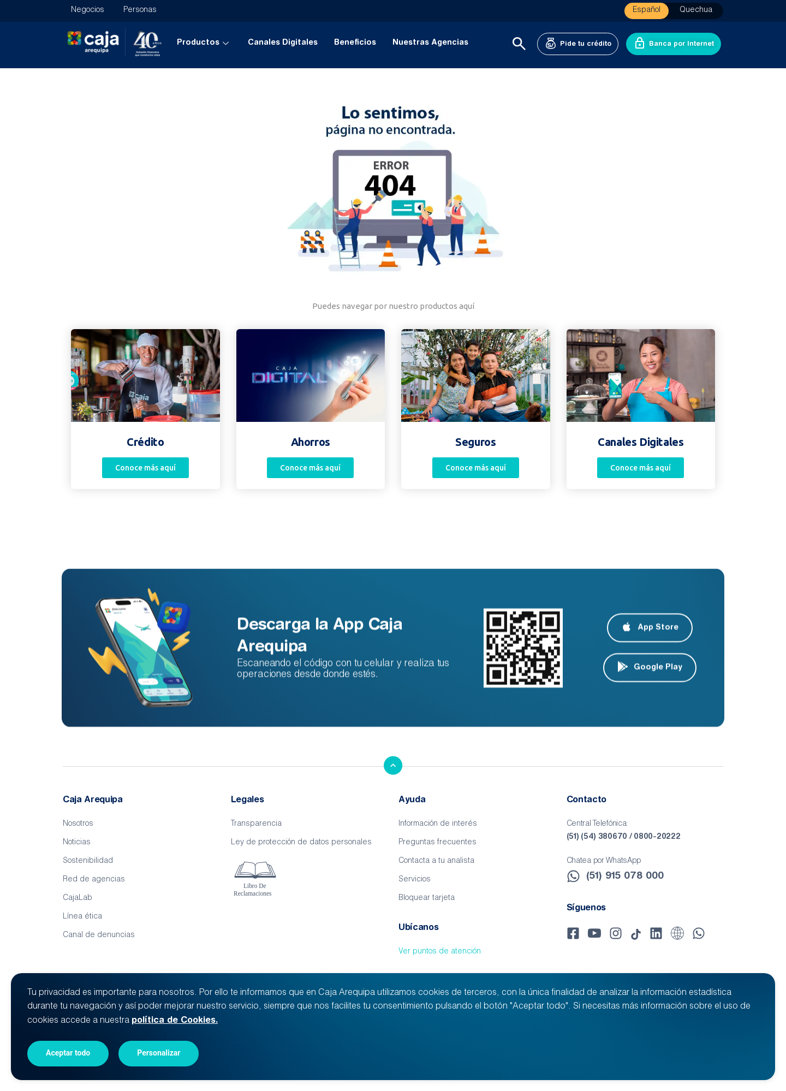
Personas (140, 10)
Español (646, 10)
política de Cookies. (175, 1020)
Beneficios (355, 43)
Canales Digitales (283, 43)
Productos (204, 43)
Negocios (87, 10)
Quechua (696, 10)
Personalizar (158, 1052)
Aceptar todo (68, 1052)
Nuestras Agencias (430, 43)
